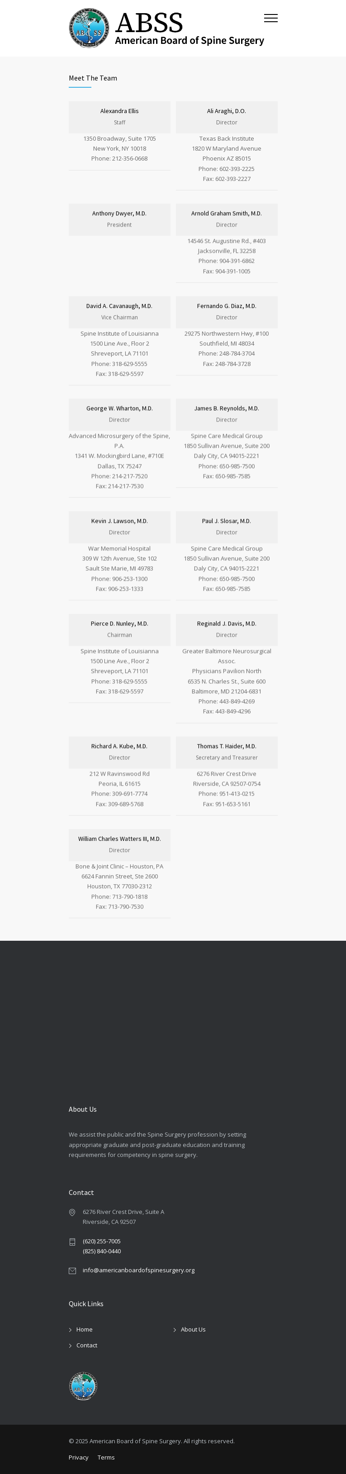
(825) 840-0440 (102, 1251)
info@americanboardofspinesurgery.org (138, 1270)
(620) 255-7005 (102, 1241)
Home (84, 1329)
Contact (86, 1345)
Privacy (79, 1457)
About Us (193, 1329)
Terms (106, 1457)
